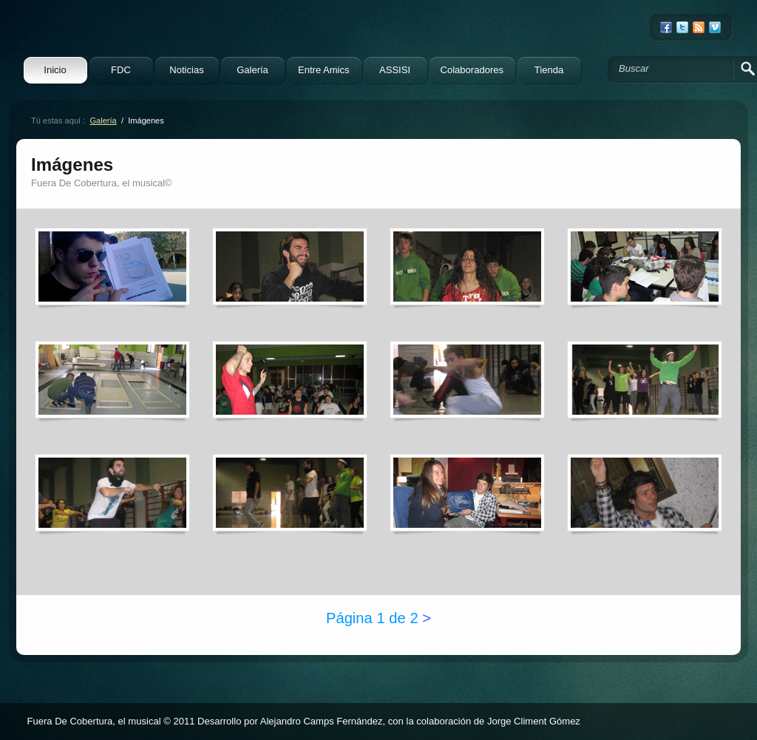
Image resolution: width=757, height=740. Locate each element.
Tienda (548, 69)
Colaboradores (472, 69)
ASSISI (394, 69)
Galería (252, 69)
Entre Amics (324, 69)
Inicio (55, 69)
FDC (121, 69)
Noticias (186, 69)
